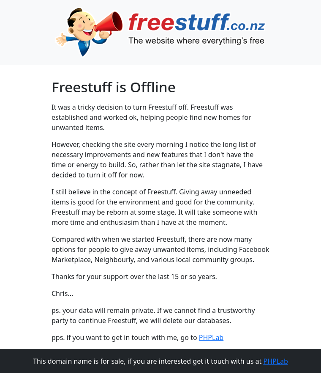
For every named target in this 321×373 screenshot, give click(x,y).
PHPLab (211, 337)
